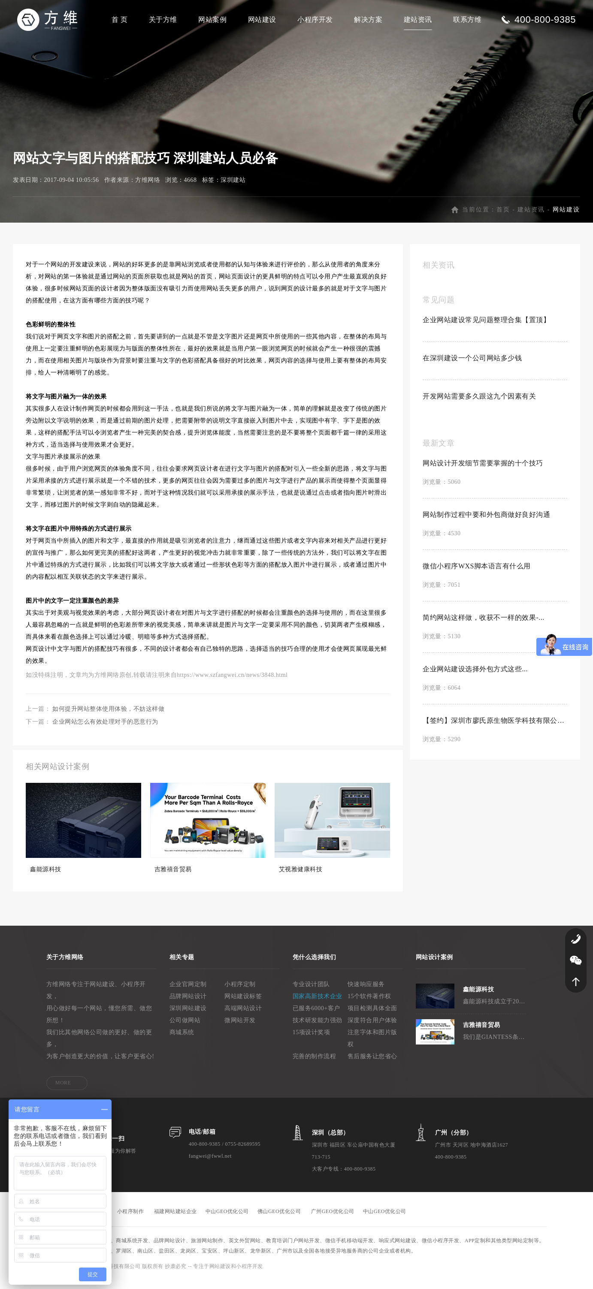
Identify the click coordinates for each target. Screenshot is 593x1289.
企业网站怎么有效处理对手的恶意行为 (105, 731)
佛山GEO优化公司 (279, 1220)
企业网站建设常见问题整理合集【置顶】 (486, 328)
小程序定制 (240, 993)
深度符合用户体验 (372, 1029)
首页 (503, 218)
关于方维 (163, 19)
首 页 (120, 19)
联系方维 (467, 19)
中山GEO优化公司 (227, 1220)
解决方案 (368, 19)
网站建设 (262, 19)
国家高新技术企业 (317, 1005)
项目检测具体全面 (372, 1017)
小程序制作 (130, 1220)
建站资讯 (418, 19)
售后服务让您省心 (372, 1065)
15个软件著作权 (369, 1005)
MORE (63, 1092)
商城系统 (181, 1041)
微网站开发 (240, 1029)
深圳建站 (233, 189)
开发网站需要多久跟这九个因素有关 (479, 405)
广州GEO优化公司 (332, 1220)
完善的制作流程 (314, 1065)
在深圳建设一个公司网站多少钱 (472, 367)
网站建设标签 (243, 1005)
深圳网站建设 (188, 1017)
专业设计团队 (311, 993)
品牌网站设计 (188, 1005)
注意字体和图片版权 (372, 1047)
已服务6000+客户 (316, 1017)
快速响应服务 (366, 993)
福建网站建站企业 (175, 1220)
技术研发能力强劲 (317, 1029)
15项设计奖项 (311, 1041)
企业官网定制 (188, 993)
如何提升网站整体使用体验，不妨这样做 (108, 718)
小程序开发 (315, 19)
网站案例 (212, 19)
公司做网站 (185, 1029)
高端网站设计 (243, 1017)
